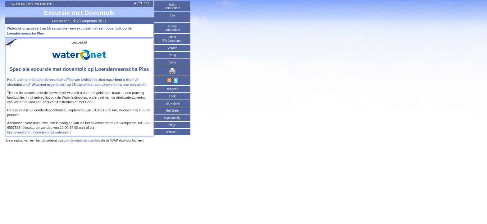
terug (172, 55)
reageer (172, 89)
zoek (172, 96)
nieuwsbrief (172, 103)
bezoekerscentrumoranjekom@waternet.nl (39, 132)
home (172, 62)
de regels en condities (85, 140)
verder (172, 48)
